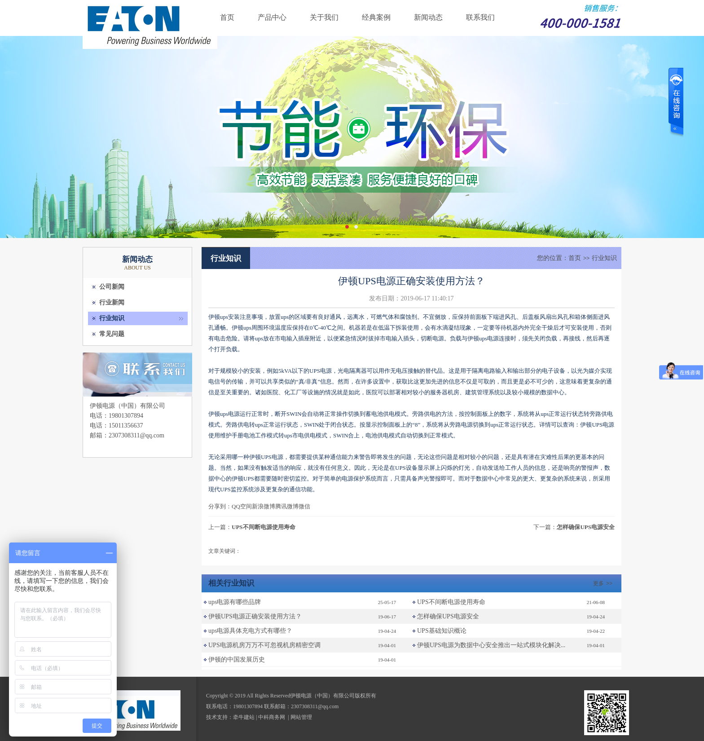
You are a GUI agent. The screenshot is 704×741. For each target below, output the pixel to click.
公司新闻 (111, 286)
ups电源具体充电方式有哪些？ (250, 630)
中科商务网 (271, 717)
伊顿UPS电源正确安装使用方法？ (255, 616)
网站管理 (301, 717)
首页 (227, 17)
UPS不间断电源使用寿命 (263, 527)
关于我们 (324, 17)
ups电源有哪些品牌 (234, 602)
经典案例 (376, 17)
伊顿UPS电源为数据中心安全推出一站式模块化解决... (491, 645)
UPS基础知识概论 (441, 630)
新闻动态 (428, 17)
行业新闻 (111, 302)
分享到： (220, 506)
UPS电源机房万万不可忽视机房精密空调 (264, 645)
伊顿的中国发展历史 (236, 659)
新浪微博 (263, 506)
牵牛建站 (244, 717)
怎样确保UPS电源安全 (586, 527)
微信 (304, 506)
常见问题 (111, 334)
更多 (604, 583)
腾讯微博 (287, 506)
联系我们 (480, 17)
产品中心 (272, 17)
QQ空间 (242, 506)
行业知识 (111, 318)
